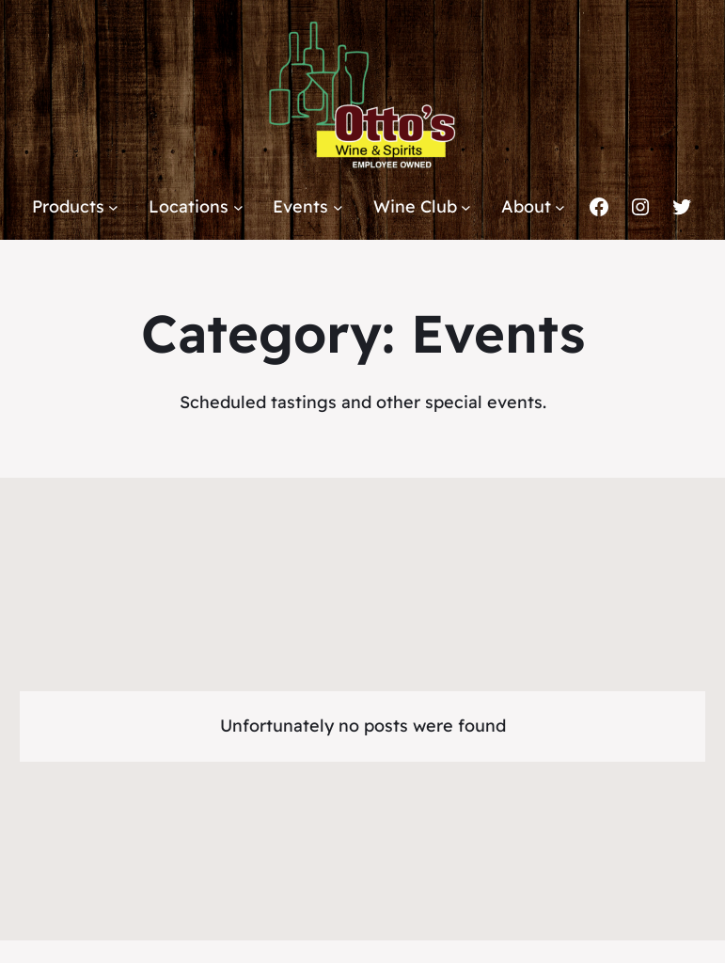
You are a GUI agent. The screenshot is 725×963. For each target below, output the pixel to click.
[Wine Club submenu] (466, 207)
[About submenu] (560, 207)
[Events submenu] (338, 207)
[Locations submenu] (238, 207)
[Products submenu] (113, 207)
